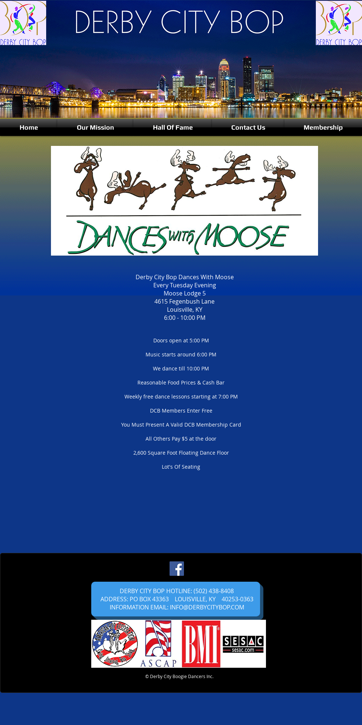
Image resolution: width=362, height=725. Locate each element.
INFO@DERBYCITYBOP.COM (207, 607)
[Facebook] (177, 568)
